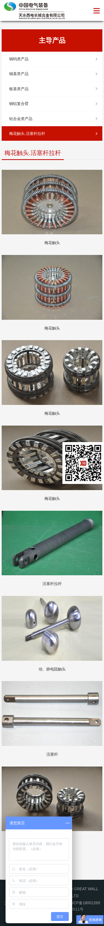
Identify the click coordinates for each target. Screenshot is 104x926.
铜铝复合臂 (19, 103)
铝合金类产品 (20, 118)
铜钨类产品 (19, 59)
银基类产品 (19, 89)
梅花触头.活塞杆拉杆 (27, 133)
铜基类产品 (19, 73)
